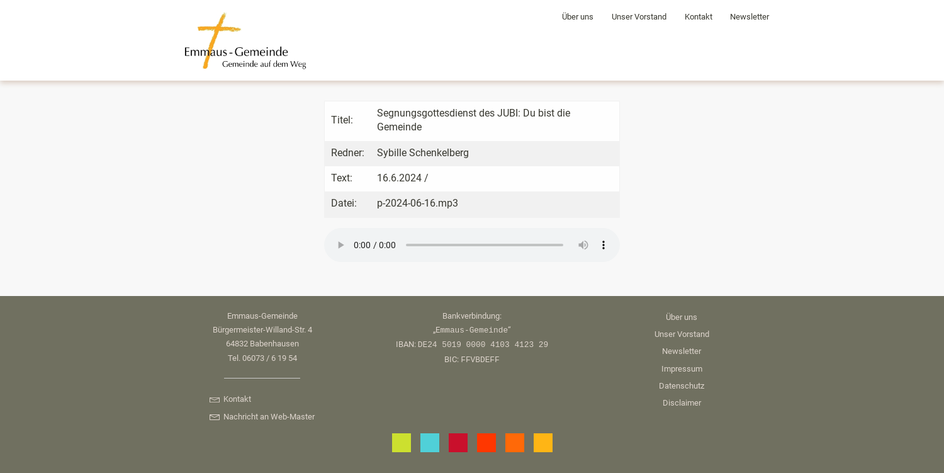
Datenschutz (681, 385)
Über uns (577, 16)
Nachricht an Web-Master (262, 416)
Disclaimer (682, 402)
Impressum (681, 368)
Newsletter (749, 16)
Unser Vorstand (639, 16)
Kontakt (698, 16)
